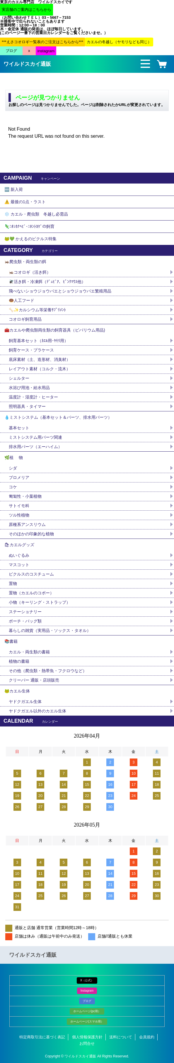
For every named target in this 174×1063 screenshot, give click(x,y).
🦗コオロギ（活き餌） (30, 272)
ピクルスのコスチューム (31, 574)
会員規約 (146, 1037)
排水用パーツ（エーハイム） (35, 446)
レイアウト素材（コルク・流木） (39, 368)
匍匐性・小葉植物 (25, 496)
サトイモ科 (19, 505)
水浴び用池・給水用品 (31, 387)
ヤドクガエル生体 (25, 701)
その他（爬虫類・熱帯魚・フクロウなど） (48, 670)
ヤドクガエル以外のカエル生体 (37, 711)
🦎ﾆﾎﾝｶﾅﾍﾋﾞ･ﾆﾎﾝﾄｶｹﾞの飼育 (29, 226)
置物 (13, 583)
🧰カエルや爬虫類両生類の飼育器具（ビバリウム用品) (54, 330)
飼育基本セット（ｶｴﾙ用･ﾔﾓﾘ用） (38, 340)
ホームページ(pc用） (87, 1011)
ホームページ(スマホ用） (86, 1021)
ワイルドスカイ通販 (27, 64)
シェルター (21, 378)
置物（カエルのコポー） (31, 593)
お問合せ (87, 1043)
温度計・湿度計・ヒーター (33, 397)
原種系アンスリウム (27, 524)
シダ (15, 468)
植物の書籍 (21, 661)
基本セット (21, 427)
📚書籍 (11, 641)
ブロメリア (21, 477)
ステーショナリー (25, 611)
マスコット (19, 564)
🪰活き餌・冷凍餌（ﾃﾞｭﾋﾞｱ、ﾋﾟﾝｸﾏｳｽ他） (47, 281)
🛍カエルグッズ (19, 544)
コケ (15, 487)
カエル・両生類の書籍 (29, 652)
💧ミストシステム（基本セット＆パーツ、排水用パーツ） (58, 417)
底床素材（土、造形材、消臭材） (39, 359)
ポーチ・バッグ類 (25, 621)
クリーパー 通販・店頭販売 (34, 680)
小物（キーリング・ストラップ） (39, 602)
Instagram (87, 990)
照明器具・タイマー (27, 406)
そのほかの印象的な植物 (31, 534)
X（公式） (87, 980)
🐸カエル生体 (17, 691)
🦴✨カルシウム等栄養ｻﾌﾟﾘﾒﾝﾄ (37, 309)
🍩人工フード (21, 300)
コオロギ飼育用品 (25, 319)
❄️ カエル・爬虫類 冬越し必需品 (36, 214)
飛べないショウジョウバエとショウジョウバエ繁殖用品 (60, 291)
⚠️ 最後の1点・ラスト (25, 201)
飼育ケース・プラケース (31, 350)
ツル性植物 (19, 515)
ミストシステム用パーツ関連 (37, 437)
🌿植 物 (13, 457)
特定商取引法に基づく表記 (42, 1037)
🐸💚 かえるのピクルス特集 (30, 238)
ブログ (87, 1001)
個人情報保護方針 (87, 1037)
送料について (120, 1037)
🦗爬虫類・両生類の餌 (25, 261)
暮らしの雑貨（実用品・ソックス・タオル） (50, 630)
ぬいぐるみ (19, 555)
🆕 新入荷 (13, 189)
